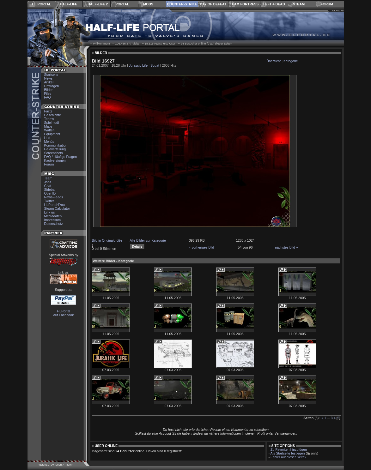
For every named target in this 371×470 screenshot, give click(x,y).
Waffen (49, 130)
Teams (49, 119)
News (48, 78)
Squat (154, 65)
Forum (327, 4)
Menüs (49, 141)
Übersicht (273, 61)
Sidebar (50, 189)
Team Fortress (244, 4)
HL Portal (41, 4)
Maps (48, 126)
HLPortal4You (54, 205)
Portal (122, 4)
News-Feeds (53, 197)
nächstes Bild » (286, 247)
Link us (49, 212)
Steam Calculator (57, 208)
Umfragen (51, 86)
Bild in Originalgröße (107, 240)
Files (48, 93)
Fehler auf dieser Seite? (288, 457)
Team (48, 178)
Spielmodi (51, 122)
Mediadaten (53, 216)
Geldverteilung (55, 149)
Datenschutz (53, 224)
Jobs (48, 182)
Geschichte (52, 115)
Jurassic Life (138, 65)
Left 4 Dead (274, 4)
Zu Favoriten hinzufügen (289, 449)
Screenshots (53, 153)
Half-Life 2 (98, 4)
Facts (48, 111)
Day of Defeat (213, 4)
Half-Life (68, 4)
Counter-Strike (182, 4)
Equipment (52, 134)
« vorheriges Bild (201, 247)
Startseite (51, 74)
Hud (47, 138)
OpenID (50, 193)
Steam (299, 4)
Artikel (49, 82)
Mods (148, 4)
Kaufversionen (55, 160)
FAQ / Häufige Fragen (60, 157)
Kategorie (290, 61)
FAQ (47, 97)
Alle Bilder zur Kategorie (148, 240)
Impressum (52, 220)
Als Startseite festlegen (288, 453)
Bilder (48, 90)
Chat (48, 186)
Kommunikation (55, 145)
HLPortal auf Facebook (63, 313)
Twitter (49, 201)
